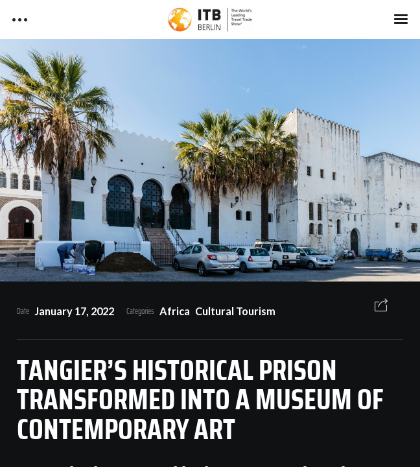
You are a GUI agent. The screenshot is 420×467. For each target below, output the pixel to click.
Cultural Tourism (235, 311)
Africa (174, 311)
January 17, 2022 (74, 311)
